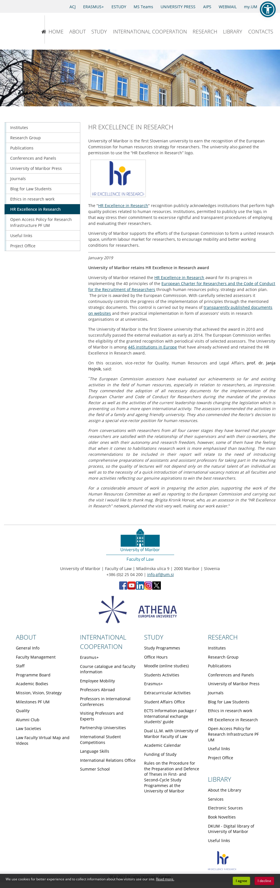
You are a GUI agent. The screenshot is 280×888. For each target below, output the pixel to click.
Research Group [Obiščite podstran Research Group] (25, 137)
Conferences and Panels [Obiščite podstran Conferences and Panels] (33, 158)
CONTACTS (260, 31)
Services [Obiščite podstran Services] (216, 799)
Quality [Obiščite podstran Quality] (23, 710)
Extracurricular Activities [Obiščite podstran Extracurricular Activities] (167, 692)
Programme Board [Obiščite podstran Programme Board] (33, 675)
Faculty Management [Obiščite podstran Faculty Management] (36, 657)
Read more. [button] (165, 879)
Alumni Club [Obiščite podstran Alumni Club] (27, 719)
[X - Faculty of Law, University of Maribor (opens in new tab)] (156, 588)
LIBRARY (232, 31)
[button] (267, 9)
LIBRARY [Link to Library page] (219, 779)
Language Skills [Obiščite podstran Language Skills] (94, 751)
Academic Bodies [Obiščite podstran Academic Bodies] (32, 683)
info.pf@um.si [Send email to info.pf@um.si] (160, 574)
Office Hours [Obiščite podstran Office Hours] (156, 657)
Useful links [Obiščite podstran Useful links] (21, 235)
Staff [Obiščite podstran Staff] (20, 665)
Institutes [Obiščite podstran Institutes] (19, 127)
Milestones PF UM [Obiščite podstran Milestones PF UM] (33, 702)
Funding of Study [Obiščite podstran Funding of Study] (160, 754)
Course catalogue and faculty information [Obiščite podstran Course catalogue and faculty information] (107, 669)
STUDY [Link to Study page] (153, 637)
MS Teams (143, 6)
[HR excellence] (222, 868)
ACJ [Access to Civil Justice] (73, 6)
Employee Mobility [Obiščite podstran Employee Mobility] (97, 681)
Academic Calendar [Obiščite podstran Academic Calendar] (162, 745)
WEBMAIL (228, 6)
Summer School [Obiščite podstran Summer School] (95, 769)
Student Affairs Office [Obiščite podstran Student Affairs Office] (164, 702)
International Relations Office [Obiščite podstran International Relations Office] (108, 760)
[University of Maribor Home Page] (18, 29)
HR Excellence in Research (123, 205)
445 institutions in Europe (152, 347)
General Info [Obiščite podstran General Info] (27, 648)
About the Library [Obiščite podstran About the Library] (224, 790)
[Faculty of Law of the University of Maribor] (65, 29)
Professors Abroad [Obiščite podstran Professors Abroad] (97, 689)
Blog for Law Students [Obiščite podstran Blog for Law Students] (31, 188)
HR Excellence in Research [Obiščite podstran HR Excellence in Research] (35, 209)
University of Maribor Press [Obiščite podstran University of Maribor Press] (36, 168)
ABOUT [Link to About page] (26, 637)
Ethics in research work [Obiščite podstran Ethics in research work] (32, 199)
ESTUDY (118, 6)
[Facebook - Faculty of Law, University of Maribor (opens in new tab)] (123, 588)
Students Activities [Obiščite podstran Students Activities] (161, 675)
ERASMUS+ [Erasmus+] (93, 6)
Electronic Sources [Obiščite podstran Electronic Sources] (225, 808)
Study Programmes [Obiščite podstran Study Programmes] (162, 648)
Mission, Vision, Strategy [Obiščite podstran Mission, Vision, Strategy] (39, 692)
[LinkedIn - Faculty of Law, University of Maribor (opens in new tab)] (140, 588)
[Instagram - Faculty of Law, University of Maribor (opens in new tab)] (148, 588)
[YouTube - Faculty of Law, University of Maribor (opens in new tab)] (131, 588)
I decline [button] (264, 880)
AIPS (207, 6)
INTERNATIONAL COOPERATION (150, 31)
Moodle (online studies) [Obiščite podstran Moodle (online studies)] (166, 665)
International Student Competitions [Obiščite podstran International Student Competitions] (100, 739)
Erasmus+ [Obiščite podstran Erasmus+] (89, 657)
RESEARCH (205, 31)
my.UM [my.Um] (250, 6)
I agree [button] (241, 880)
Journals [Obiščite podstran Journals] (18, 178)
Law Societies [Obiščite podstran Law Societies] (28, 728)
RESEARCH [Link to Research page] (223, 637)
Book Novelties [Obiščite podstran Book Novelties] (222, 817)
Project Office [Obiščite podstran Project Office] (22, 245)
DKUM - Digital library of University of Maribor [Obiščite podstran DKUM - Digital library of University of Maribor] (231, 828)
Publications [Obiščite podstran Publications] (21, 148)
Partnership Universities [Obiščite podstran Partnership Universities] (103, 727)
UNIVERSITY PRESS (178, 6)
